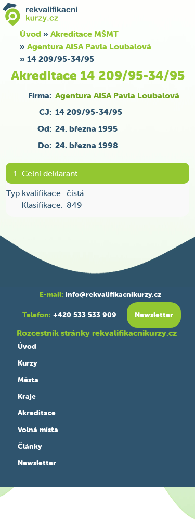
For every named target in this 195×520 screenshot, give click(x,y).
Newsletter (37, 462)
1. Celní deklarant (45, 173)
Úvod (27, 346)
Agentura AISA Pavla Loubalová (89, 46)
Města (28, 379)
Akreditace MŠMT (84, 34)
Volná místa (38, 429)
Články (30, 446)
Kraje (27, 396)
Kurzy (27, 363)
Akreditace (37, 413)
